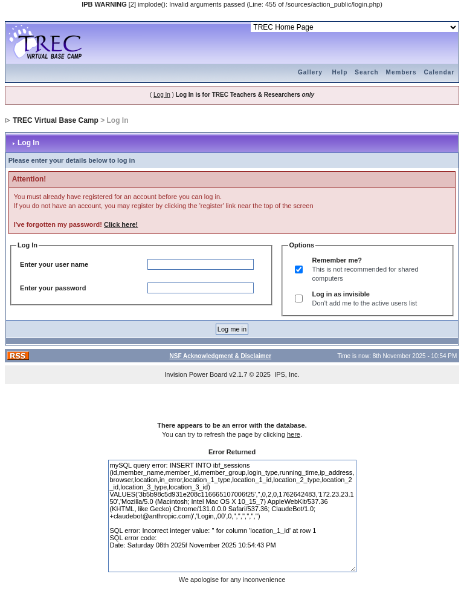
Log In (161, 94)
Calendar (439, 72)
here (293, 434)
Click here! (121, 224)
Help (340, 72)
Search (366, 72)
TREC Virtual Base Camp (55, 120)
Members (401, 72)
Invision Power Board (195, 374)
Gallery (310, 72)
